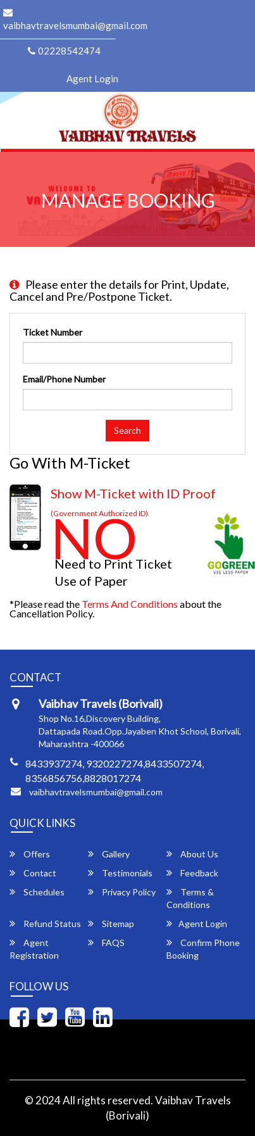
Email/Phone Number (64, 379)
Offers (29, 854)
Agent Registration (34, 949)
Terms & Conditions (190, 898)
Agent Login (92, 78)
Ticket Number (52, 332)
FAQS (106, 942)
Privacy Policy (122, 892)
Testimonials (120, 873)
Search (127, 430)
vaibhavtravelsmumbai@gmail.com (96, 791)
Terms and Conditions (130, 604)
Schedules (37, 892)
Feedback (192, 873)
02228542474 (64, 50)
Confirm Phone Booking (203, 949)
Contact (32, 873)
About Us (192, 854)
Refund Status (45, 923)
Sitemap (111, 923)
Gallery (109, 854)
